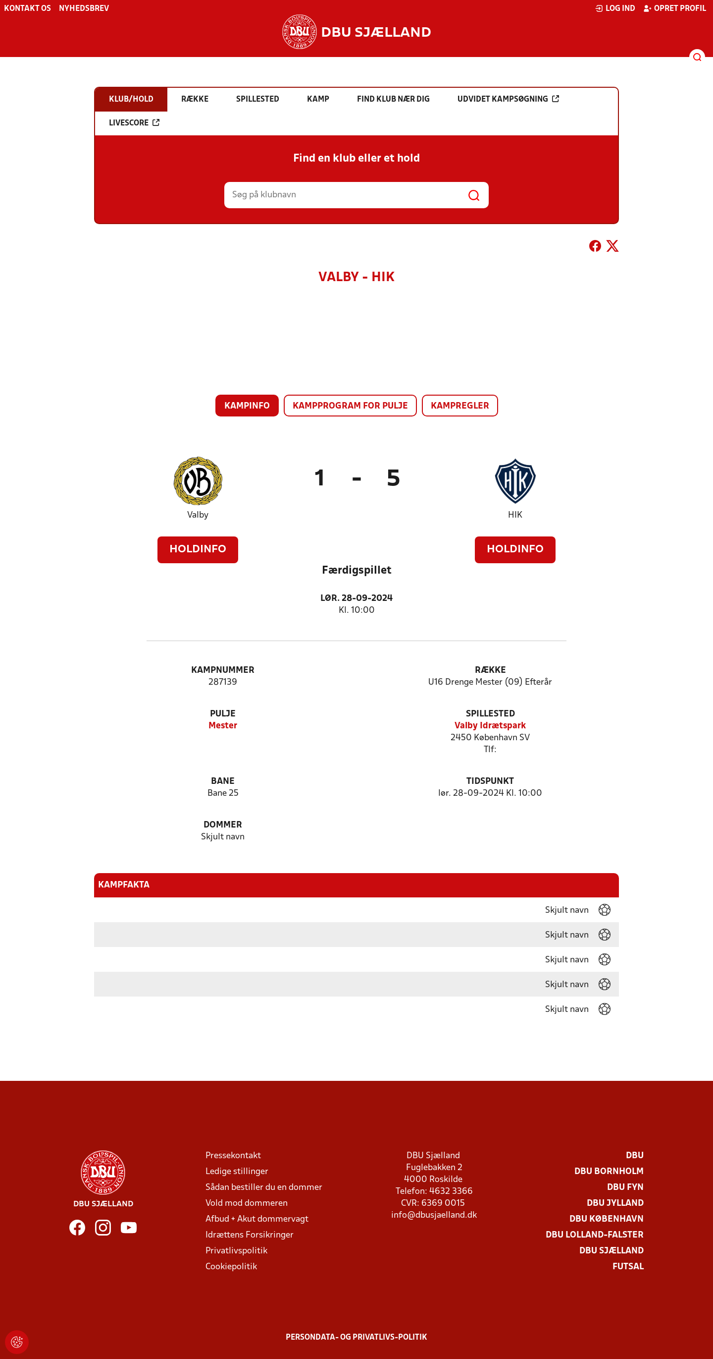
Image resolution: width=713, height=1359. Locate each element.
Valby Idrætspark (490, 726)
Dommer (223, 825)
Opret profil (674, 8)
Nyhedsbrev (84, 8)
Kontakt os (27, 8)
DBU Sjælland (611, 1251)
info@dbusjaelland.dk (434, 1215)
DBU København (606, 1219)
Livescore (134, 123)
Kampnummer (223, 670)
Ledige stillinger (236, 1172)
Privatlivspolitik (236, 1251)
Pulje (223, 714)
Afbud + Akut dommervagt (256, 1219)
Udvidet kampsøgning (508, 99)
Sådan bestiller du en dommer (263, 1187)
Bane (223, 781)
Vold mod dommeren (246, 1203)
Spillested (490, 714)
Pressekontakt (233, 1156)
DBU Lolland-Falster (595, 1235)
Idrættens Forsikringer (249, 1235)
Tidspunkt (490, 781)
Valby (197, 515)
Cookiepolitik (231, 1267)
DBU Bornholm (609, 1172)
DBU (635, 1156)
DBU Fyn (625, 1187)
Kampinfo (247, 406)
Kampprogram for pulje (350, 406)
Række (490, 670)
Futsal (628, 1267)
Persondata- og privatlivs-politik (356, 1337)
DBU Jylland (615, 1203)
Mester (222, 726)
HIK (515, 515)
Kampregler (460, 406)
